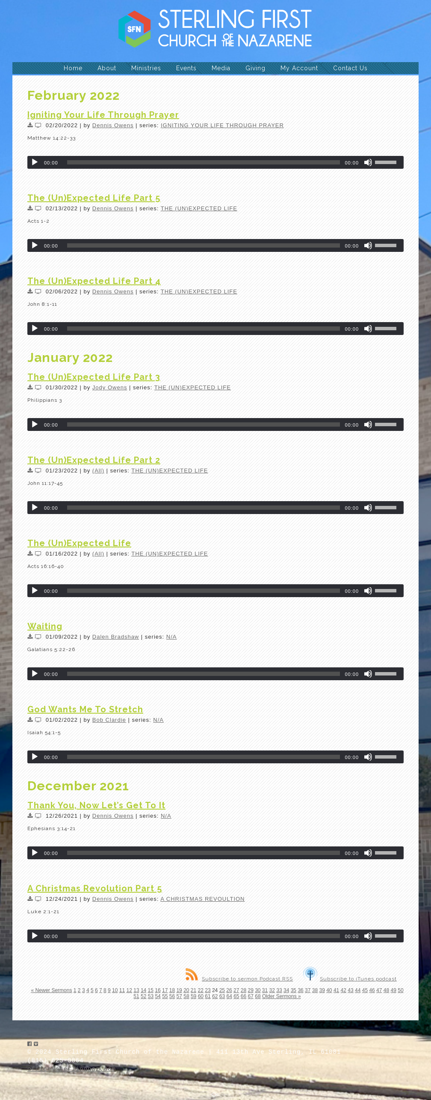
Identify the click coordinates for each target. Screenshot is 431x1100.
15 (151, 990)
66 (243, 996)
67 (251, 996)
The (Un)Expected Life (79, 543)
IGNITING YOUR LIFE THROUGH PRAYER (222, 125)
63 (222, 996)
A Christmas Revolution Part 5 (94, 888)
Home (73, 68)
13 (136, 990)
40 (329, 990)
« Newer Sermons (51, 990)
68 (257, 996)
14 (143, 990)
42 (343, 990)
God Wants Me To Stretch (85, 709)
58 (186, 996)
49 (393, 990)
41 (336, 990)
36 (300, 990)
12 (129, 990)
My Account (299, 68)
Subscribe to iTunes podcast (350, 979)
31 (265, 990)
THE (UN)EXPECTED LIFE (199, 208)
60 (201, 996)
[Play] (34, 162)
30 (257, 990)
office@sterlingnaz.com (71, 1069)
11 (122, 990)
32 (272, 990)
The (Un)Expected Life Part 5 (93, 198)
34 (286, 990)
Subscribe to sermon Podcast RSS (239, 979)
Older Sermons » (281, 996)
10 (115, 990)
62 (215, 996)
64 (229, 996)
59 (193, 996)
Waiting (44, 626)
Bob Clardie (109, 720)
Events (186, 68)
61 (207, 996)
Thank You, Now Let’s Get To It (96, 805)
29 (250, 990)
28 (243, 990)
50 (400, 990)
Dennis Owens (113, 125)
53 (151, 996)
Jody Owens (109, 387)
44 (357, 990)
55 (165, 996)
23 (207, 990)
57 (179, 996)
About (106, 68)
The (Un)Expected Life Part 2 (93, 460)
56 (172, 996)
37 (307, 990)
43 (350, 990)
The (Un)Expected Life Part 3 (93, 377)
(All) (98, 470)
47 (379, 990)
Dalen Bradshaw (115, 637)
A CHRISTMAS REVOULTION (202, 899)
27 (236, 990)
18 (172, 990)
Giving (255, 68)
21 (193, 990)
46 (372, 990)
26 (229, 990)
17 (165, 990)
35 (293, 990)
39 (322, 990)
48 (386, 990)
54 (157, 996)
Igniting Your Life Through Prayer (103, 115)
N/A (171, 637)
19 (179, 990)
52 (143, 996)
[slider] (203, 162)
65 (236, 996)
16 (157, 990)
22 (201, 990)
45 (365, 990)
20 (186, 990)
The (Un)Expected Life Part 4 (94, 281)
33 (279, 990)
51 (136, 996)
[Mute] (368, 162)
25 (222, 990)
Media (221, 68)
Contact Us (350, 68)
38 (315, 990)
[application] (215, 162)
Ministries (146, 68)
